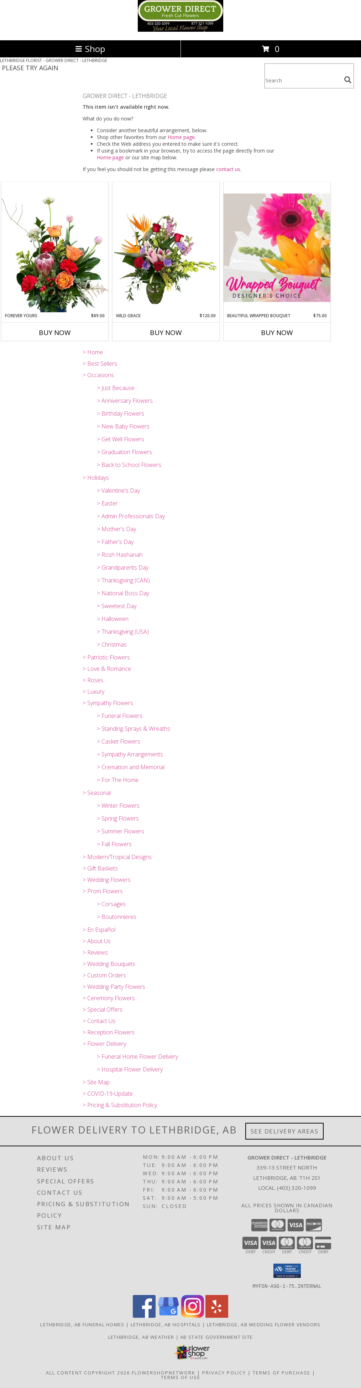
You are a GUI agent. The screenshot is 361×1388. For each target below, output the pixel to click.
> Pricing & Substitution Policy (120, 1105)
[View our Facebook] (144, 1315)
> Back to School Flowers (129, 465)
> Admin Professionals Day (131, 516)
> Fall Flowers (114, 844)
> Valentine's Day (118, 490)
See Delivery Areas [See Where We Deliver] (285, 1131)
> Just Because (116, 388)
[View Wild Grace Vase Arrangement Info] (166, 247)
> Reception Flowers (109, 1032)
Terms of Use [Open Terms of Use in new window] (180, 1377)
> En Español (99, 930)
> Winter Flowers (118, 805)
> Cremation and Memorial (130, 767)
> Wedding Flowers (107, 880)
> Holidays (96, 478)
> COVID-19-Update (108, 1093)
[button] (287, 1271)
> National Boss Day (123, 593)
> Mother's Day (116, 529)
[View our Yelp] (216, 1315)
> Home (93, 352)
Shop (90, 49)
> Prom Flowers (103, 891)
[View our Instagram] (192, 1315)
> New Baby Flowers (123, 426)
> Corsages (111, 904)
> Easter (107, 503)
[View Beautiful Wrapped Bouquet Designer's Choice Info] (277, 248)
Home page (181, 137)
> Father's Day (115, 542)
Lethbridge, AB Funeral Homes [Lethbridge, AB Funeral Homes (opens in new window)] (82, 1324)
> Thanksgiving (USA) (123, 632)
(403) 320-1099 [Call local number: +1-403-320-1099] (296, 1187)
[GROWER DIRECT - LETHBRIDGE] (180, 29)
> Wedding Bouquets (109, 964)
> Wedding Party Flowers (114, 987)
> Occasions (98, 375)
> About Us (97, 941)
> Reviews (95, 952)
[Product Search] (303, 80)
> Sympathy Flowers (108, 703)
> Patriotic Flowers (106, 657)
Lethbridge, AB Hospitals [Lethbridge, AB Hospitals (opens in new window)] (166, 1324)
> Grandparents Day (122, 567)
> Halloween (113, 619)
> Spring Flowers (118, 818)
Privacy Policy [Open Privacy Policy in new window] (224, 1372)
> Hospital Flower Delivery (130, 1069)
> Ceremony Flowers (109, 998)
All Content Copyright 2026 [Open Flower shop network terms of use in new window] (88, 1372)
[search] (348, 80)
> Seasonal (97, 793)
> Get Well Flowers (120, 439)
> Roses (93, 680)
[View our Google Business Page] (168, 1315)
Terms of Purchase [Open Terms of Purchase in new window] (281, 1372)
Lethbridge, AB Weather (141, 1336)
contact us (228, 169)
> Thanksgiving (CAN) (123, 580)
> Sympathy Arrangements (130, 754)
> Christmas (112, 644)
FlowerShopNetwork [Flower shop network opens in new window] (163, 1372)
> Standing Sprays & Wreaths (133, 728)
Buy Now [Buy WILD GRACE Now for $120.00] (166, 332)
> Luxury (93, 691)
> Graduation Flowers (124, 452)
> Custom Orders (104, 975)
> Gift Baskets (100, 868)
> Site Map (96, 1082)
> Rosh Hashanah (119, 555)
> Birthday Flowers (120, 413)
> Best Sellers (100, 363)
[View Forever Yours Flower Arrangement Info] (54, 247)
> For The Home (117, 780)
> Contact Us (99, 1021)
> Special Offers (102, 1009)
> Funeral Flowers (119, 716)
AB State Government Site (216, 1336)
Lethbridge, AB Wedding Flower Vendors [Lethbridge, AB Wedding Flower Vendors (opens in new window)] (264, 1324)
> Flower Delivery (104, 1044)
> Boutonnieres (116, 917)
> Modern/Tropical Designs (117, 857)
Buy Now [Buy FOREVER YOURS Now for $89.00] (55, 332)
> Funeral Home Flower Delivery (137, 1056)
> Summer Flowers (120, 831)
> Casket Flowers (118, 741)
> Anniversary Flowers (125, 401)
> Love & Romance (107, 669)
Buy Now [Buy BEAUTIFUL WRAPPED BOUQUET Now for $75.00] (277, 332)
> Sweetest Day (116, 606)
